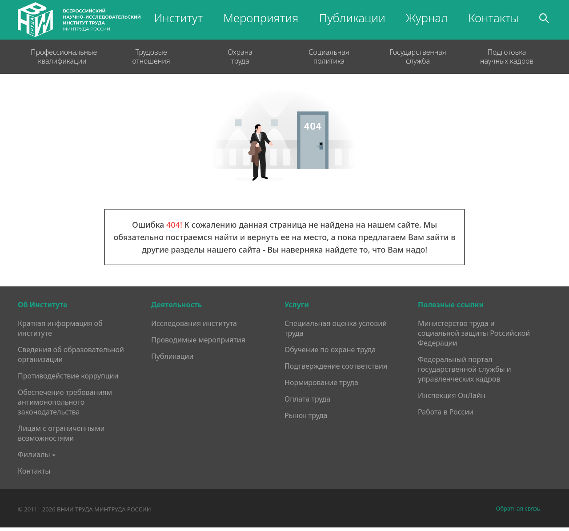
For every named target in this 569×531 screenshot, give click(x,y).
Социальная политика (329, 56)
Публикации (352, 18)
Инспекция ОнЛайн (451, 395)
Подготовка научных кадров (506, 56)
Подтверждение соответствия (335, 366)
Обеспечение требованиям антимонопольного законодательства (65, 402)
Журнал (427, 18)
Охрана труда (240, 56)
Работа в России (445, 412)
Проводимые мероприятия (198, 340)
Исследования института (194, 323)
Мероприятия (260, 18)
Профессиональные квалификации (62, 56)
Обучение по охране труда (330, 349)
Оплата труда (307, 399)
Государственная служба (417, 56)
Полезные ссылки (451, 305)
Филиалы (34, 454)
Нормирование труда (321, 382)
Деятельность (176, 305)
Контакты (493, 18)
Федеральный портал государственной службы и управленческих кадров (464, 369)
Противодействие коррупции (68, 376)
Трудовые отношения (151, 56)
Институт (178, 18)
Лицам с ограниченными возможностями (61, 433)
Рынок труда (305, 415)
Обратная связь (518, 508)
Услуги (296, 305)
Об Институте (42, 305)
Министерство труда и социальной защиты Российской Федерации (474, 333)
